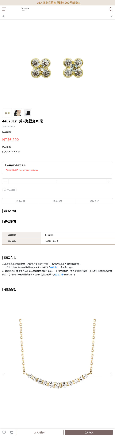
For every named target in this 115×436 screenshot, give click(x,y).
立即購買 (89, 432)
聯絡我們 (54, 267)
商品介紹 (20, 201)
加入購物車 (39, 432)
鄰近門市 (59, 274)
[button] (111, 374)
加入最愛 (9, 189)
